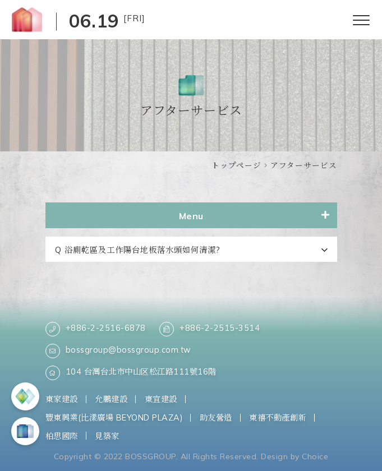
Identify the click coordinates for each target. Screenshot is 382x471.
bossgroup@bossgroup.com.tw (118, 351)
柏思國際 (61, 436)
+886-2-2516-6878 (95, 329)
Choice (315, 456)
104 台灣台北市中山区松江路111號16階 (131, 373)
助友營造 (216, 417)
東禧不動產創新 (277, 417)
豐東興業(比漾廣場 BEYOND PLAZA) (114, 417)
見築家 (107, 436)
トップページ (236, 165)
